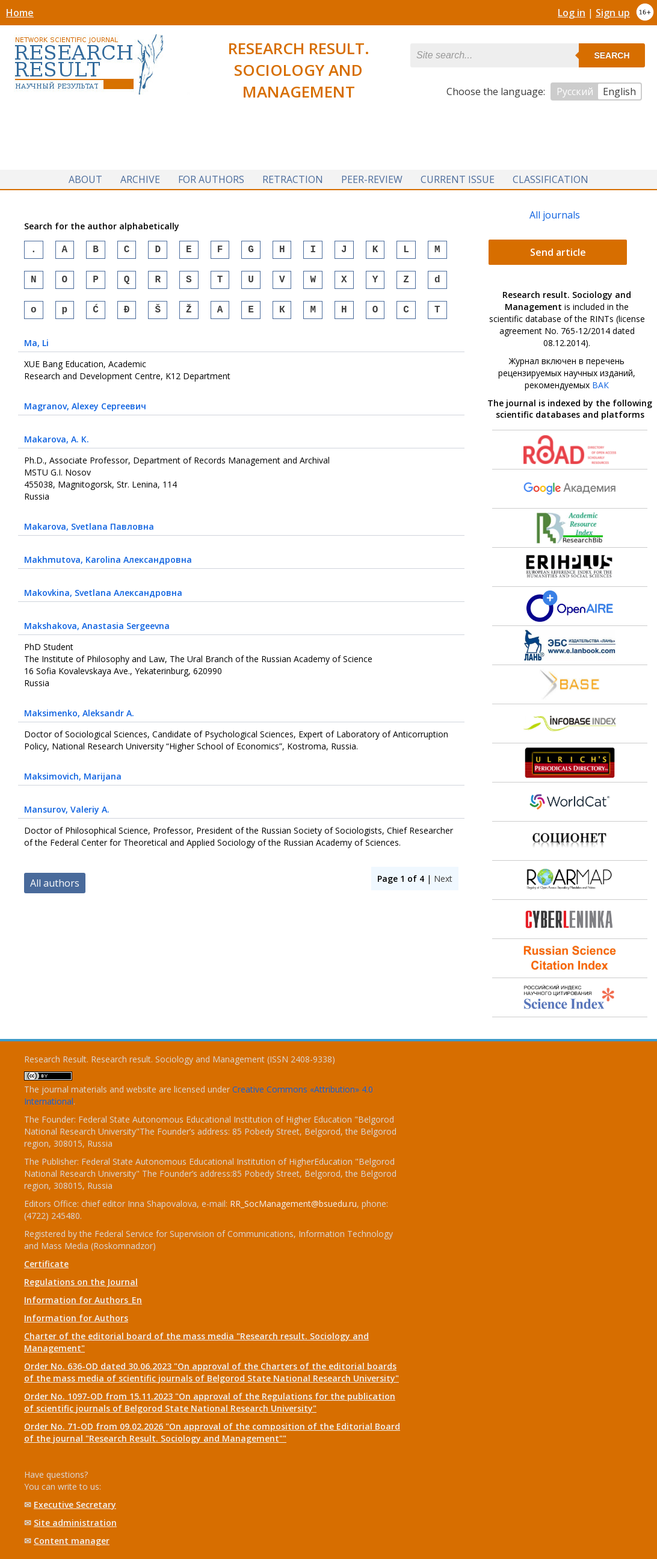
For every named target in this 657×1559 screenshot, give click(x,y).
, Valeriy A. (67, 816)
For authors (211, 179)
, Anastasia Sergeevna (97, 633)
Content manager (72, 1540)
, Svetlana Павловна (89, 533)
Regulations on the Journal (81, 1282)
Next (443, 885)
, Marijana (73, 783)
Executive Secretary (75, 1504)
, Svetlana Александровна (103, 600)
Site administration (75, 1522)
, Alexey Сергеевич (85, 413)
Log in (571, 12)
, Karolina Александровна (108, 566)
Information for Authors (76, 1318)
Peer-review (372, 179)
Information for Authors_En (83, 1300)
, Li (36, 350)
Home (20, 12)
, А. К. (56, 446)
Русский (575, 91)
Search (611, 55)
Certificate (46, 1263)
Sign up (613, 12)
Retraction (292, 179)
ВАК (600, 385)
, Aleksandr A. (79, 720)
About (85, 179)
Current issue (458, 179)
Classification (550, 179)
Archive (140, 179)
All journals (554, 215)
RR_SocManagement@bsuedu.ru (293, 1203)
